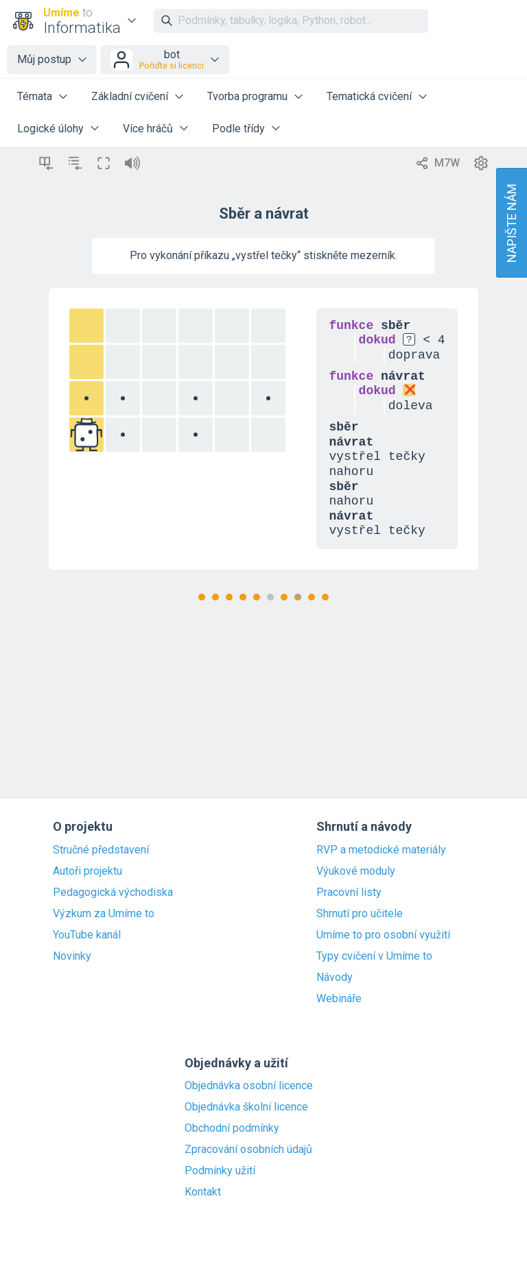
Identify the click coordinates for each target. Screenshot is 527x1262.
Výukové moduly (355, 871)
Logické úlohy (50, 128)
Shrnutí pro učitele (359, 914)
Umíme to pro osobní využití (383, 935)
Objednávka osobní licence (249, 1086)
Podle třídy (238, 128)
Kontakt (203, 1192)
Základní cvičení (129, 96)
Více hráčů (148, 128)
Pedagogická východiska (113, 892)
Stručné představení (101, 850)
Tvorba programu (247, 96)
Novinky (72, 956)
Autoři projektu (87, 871)
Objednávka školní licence (246, 1107)
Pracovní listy (349, 892)
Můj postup (44, 59)
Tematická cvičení (369, 96)
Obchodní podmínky (232, 1128)
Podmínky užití (220, 1171)
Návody (334, 977)
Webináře (339, 999)
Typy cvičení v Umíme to (374, 956)
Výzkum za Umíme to (103, 914)
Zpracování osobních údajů (248, 1149)
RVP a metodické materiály (381, 850)
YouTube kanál (87, 935)
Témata (34, 96)
